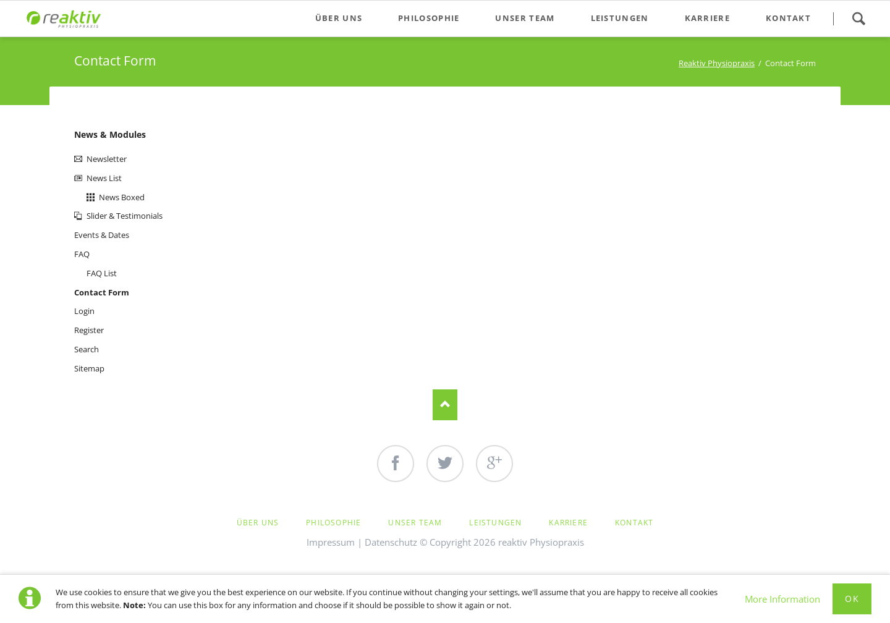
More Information (782, 599)
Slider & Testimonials (125, 215)
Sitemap (89, 368)
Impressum (331, 542)
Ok (852, 598)
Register (89, 330)
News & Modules (110, 134)
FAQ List (102, 273)
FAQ (82, 254)
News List (104, 178)
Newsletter (107, 158)
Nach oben (445, 404)
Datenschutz (391, 542)
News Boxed (122, 197)
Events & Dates (101, 234)
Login (84, 310)
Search (858, 18)
